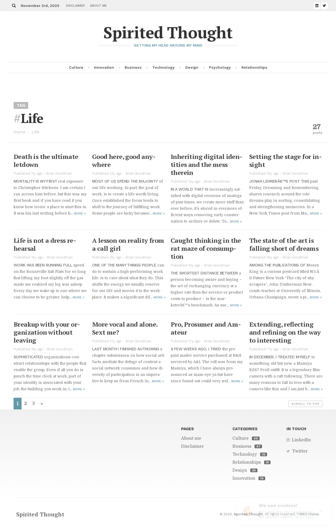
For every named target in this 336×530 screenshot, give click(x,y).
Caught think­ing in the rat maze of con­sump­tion (206, 248)
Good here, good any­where (124, 160)
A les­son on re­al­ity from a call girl (128, 244)
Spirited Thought (167, 32)
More (80, 213)
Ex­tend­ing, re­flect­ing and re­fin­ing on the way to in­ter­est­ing (285, 332)
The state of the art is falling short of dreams (283, 244)
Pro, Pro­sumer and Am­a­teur (206, 328)
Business (133, 67)
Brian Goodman (59, 173)
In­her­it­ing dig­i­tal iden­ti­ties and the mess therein (206, 164)
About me (98, 5)
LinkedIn (301, 440)
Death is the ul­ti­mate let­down (46, 160)
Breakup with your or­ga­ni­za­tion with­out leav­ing (47, 332)
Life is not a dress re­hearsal (45, 244)
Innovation (104, 67)
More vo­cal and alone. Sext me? (124, 328)
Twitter (300, 451)
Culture (76, 67)
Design (191, 67)
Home (20, 131)
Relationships (254, 67)
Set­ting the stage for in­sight (285, 160)
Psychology (220, 67)
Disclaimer (75, 5)
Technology (163, 67)
